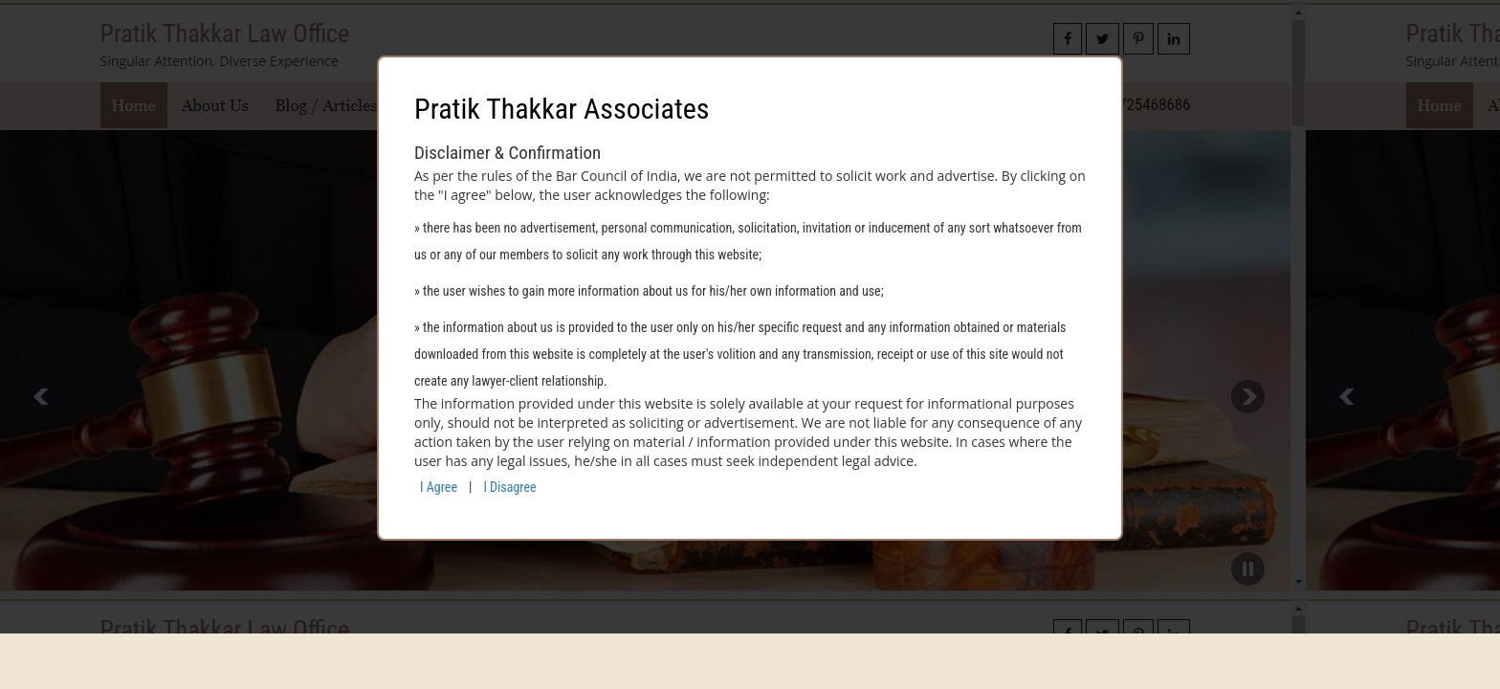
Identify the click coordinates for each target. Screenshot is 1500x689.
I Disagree (509, 487)
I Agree (438, 487)
